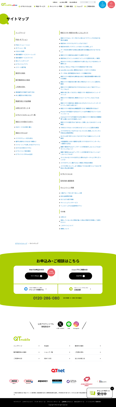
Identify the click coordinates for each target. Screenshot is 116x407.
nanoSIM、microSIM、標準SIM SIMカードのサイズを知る (78, 70)
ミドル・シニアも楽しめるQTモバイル (28, 145)
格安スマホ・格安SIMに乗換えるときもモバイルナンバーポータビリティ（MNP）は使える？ (81, 104)
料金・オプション (22, 39)
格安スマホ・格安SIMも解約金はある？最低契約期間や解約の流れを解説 (80, 78)
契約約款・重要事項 (67, 181)
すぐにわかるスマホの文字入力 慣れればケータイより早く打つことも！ (81, 159)
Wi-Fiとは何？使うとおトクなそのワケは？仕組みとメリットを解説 (80, 137)
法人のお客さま (73, 2)
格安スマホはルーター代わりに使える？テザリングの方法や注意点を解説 (80, 39)
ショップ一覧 (48, 352)
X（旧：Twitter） (60, 325)
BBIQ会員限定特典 (66, 196)
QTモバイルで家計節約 (23, 151)
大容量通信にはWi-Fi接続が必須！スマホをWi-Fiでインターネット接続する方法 (80, 143)
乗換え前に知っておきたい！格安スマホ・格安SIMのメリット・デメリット (80, 93)
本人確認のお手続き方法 (23, 95)
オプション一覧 (21, 48)
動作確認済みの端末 (23, 80)
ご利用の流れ (20, 87)
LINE (68, 325)
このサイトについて (67, 226)
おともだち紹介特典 (67, 199)
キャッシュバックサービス (69, 203)
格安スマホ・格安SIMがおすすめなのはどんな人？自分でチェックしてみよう (80, 88)
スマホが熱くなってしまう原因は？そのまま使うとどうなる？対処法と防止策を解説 (81, 167)
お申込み (111, 4)
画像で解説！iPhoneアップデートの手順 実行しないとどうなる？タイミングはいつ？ (81, 148)
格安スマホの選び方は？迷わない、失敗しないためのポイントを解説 (81, 123)
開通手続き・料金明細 (23, 101)
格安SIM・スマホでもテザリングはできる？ (74, 43)
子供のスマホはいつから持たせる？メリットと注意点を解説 (80, 128)
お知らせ (55, 2)
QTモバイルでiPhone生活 (24, 154)
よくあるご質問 (63, 2)
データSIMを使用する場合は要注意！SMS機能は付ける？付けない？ (80, 51)
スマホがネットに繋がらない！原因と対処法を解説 (77, 163)
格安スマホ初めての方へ (24, 122)
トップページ (20, 33)
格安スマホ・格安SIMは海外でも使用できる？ (75, 55)
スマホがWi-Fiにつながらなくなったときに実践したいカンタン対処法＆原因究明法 (81, 132)
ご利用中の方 (102, 4)
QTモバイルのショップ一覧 (26, 115)
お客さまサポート (22, 108)
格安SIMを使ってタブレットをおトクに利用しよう (77, 47)
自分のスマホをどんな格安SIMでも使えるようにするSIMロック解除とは (81, 63)
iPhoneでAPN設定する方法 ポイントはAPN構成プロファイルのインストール (81, 113)
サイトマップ (17, 401)
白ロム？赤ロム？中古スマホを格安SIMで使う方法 (76, 67)
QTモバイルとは (66, 174)
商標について (65, 229)
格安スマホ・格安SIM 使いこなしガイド (74, 33)
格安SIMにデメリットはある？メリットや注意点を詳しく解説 (80, 58)
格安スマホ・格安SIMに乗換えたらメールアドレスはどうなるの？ (80, 99)
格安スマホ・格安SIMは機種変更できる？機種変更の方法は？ (80, 108)
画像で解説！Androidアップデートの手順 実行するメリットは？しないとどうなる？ (80, 153)
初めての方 (47, 358)
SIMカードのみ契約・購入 (24, 127)
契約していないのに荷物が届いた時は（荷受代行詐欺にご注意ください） (81, 221)
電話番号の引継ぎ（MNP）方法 (25, 92)
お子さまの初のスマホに (23, 148)
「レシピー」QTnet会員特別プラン (71, 206)
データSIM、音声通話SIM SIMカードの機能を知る (76, 73)
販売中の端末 (20, 73)
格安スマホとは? (22, 133)
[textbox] (86, 2)
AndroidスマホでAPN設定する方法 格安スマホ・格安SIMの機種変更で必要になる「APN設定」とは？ (81, 118)
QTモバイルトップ (21, 243)
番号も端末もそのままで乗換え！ (26, 141)
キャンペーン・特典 (67, 188)
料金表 (46, 346)
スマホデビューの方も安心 (24, 138)
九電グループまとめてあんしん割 (71, 193)
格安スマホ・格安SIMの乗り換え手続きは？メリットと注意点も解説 (80, 83)
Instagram (76, 325)
